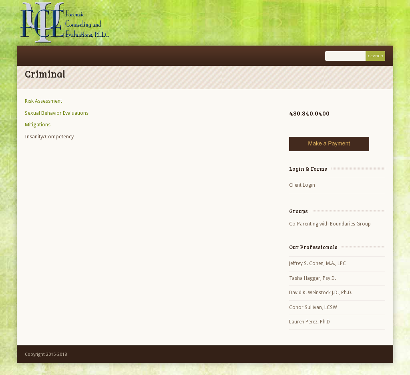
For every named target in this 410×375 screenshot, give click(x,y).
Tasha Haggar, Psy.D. (312, 278)
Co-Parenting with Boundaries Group (330, 224)
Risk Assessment (43, 101)
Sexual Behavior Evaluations (56, 113)
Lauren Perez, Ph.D (309, 322)
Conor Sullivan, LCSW (313, 307)
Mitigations (37, 125)
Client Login (302, 185)
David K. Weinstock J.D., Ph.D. (320, 292)
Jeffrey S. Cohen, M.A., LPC (317, 263)
